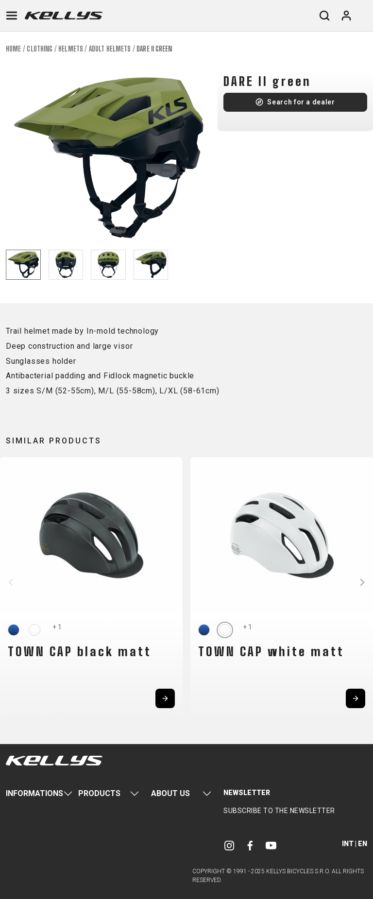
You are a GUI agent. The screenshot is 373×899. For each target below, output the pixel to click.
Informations (34, 793)
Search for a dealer (301, 102)
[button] (11, 582)
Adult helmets (110, 49)
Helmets (70, 49)
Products (99, 793)
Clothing (39, 49)
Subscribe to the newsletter (279, 810)
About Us (170, 793)
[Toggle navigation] (11, 15)
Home (13, 49)
